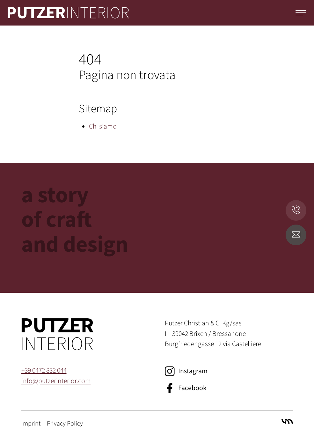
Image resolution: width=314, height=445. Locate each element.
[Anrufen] (296, 210)
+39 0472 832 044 (44, 370)
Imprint (30, 423)
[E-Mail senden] (296, 235)
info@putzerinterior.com (56, 381)
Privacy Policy (65, 423)
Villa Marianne (287, 421)
